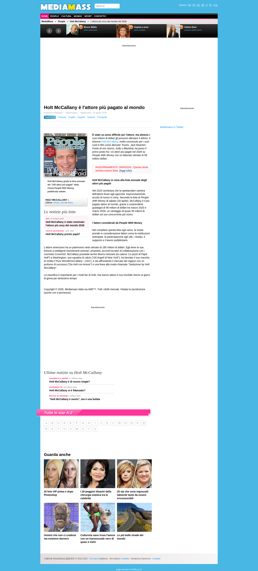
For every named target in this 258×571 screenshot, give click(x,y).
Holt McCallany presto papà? (63, 234)
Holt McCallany (78, 21)
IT (207, 5)
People (54, 16)
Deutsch (91, 117)
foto (63, 202)
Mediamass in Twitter (171, 127)
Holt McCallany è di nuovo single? (69, 381)
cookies (125, 558)
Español (81, 117)
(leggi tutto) (125, 170)
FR (194, 5)
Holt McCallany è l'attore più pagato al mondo (94, 107)
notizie (56, 202)
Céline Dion (190, 27)
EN (189, 5)
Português (102, 117)
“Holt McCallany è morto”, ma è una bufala (74, 399)
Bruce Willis (90, 27)
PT (210, 5)
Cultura (66, 16)
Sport (88, 16)
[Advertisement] (129, 72)
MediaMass (47, 21)
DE (202, 5)
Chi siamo (94, 558)
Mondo (78, 16)
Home (44, 16)
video (70, 202)
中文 (215, 5)
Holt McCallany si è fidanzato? (67, 390)
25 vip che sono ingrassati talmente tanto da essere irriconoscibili (132, 495)
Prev (49, 31)
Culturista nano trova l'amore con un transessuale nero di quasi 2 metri (97, 538)
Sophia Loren (141, 27)
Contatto (100, 16)
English (71, 117)
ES (198, 5)
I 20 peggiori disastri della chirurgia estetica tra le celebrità (95, 495)
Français (62, 117)
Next (58, 31)
